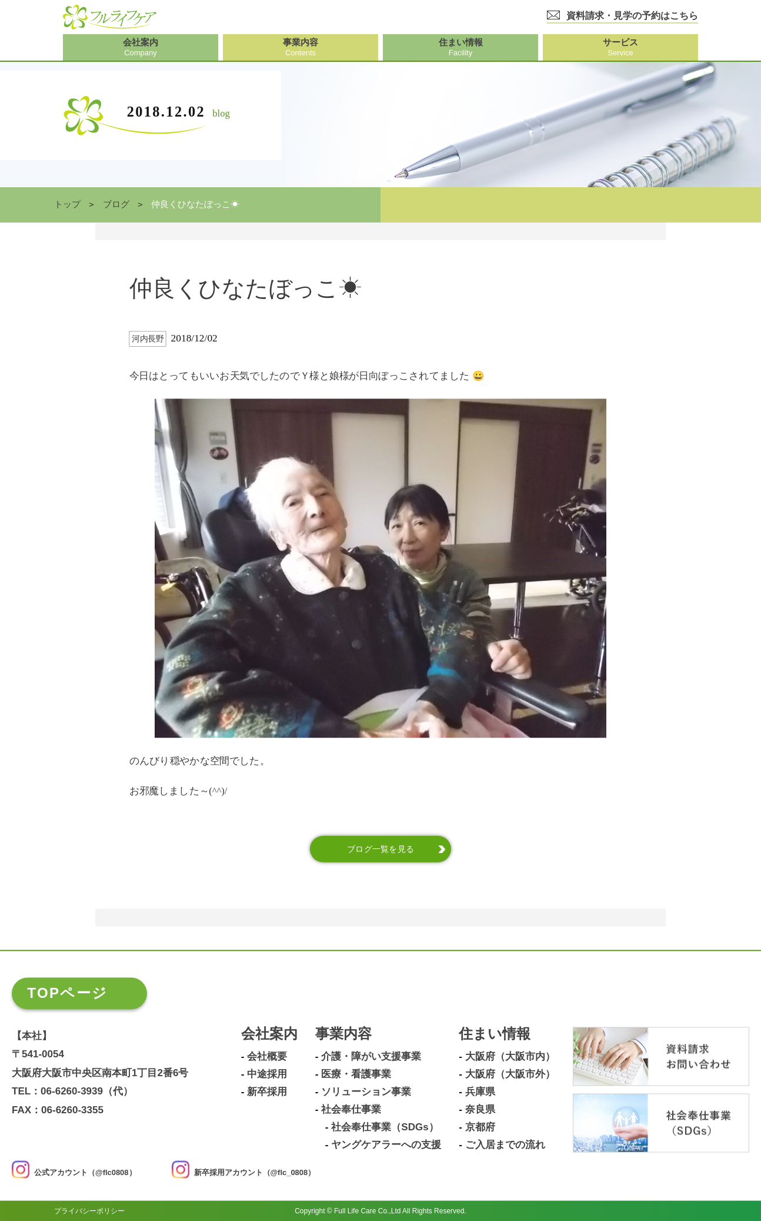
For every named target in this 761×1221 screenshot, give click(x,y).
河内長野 (147, 338)
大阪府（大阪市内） (510, 1056)
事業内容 (343, 1034)
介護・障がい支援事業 (371, 1056)
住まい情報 (494, 1034)
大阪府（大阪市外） (510, 1074)
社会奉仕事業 (351, 1109)
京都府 (480, 1127)
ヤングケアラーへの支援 (386, 1145)
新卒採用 (267, 1092)
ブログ (116, 204)
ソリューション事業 (366, 1092)
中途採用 (267, 1074)
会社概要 (267, 1056)
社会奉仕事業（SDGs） (384, 1127)
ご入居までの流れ (505, 1145)
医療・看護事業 (356, 1074)
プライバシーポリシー (89, 1210)
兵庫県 (480, 1092)
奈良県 (480, 1109)
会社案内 (269, 1034)
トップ (67, 204)
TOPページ (67, 993)
